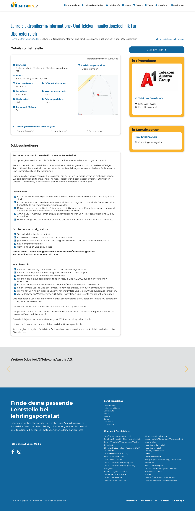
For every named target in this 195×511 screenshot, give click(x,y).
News (106, 414)
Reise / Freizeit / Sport (153, 466)
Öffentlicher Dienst (152, 457)
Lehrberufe (109, 411)
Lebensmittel (150, 442)
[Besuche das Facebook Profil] (13, 452)
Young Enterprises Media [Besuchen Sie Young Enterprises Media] (57, 500)
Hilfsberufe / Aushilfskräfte (115, 474)
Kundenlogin (177, 500)
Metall (147, 454)
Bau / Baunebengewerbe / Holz (117, 436)
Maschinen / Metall (152, 448)
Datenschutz (146, 500)
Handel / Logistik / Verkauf (115, 472)
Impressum (131, 500)
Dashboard (109, 425)
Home (14, 39)
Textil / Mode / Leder (153, 472)
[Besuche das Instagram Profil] (19, 452)
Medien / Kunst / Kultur (154, 451)
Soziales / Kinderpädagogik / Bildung (160, 469)
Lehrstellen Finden (112, 408)
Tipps (106, 419)
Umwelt (147, 474)
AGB (157, 500)
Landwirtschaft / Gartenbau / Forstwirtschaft (163, 439)
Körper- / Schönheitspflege (156, 436)
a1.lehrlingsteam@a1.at (150, 142)
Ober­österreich (90, 69)
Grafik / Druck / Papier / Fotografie (118, 463)
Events (107, 416)
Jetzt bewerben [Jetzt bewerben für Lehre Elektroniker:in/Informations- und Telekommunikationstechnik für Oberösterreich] (156, 50)
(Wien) (153, 104)
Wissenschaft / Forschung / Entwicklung (161, 480)
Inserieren (108, 422)
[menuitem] (71, 5)
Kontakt (165, 500)
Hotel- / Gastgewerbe (113, 477)
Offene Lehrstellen (30, 39)
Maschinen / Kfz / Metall (154, 445)
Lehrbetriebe (110, 405)
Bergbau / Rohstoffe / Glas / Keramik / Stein (122, 439)
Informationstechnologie (115, 480)
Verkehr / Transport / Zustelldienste (159, 477)
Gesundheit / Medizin (113, 460)
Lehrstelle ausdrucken (170, 39)
